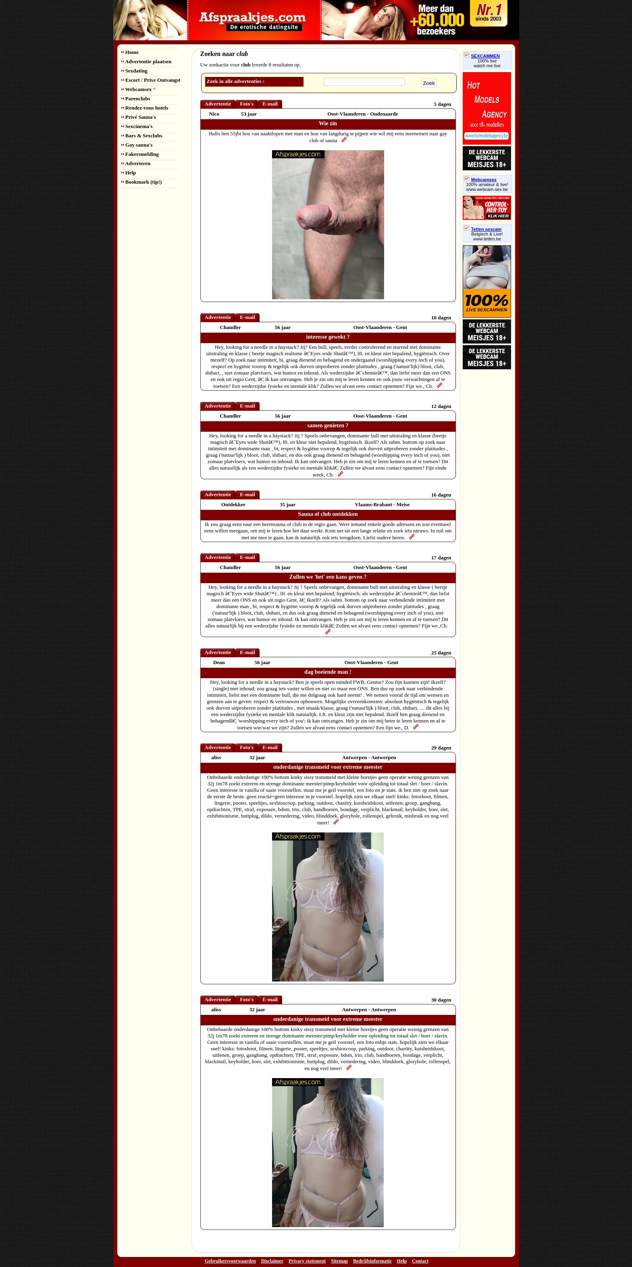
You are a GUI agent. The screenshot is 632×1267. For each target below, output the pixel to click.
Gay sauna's (137, 145)
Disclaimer (272, 1261)
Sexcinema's (137, 126)
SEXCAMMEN (482, 56)
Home (130, 52)
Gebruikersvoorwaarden (230, 1261)
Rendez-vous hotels (144, 108)
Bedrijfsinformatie (372, 1261)
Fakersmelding (140, 154)
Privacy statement (307, 1261)
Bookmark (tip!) (141, 182)
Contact (420, 1261)
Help (128, 173)
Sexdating (134, 71)
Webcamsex (138, 89)
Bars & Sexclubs (141, 135)
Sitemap (339, 1261)
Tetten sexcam (483, 229)
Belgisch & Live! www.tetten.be (487, 236)
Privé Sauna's (138, 117)
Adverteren (136, 163)
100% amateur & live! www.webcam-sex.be (487, 187)
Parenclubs (135, 98)
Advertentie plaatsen (146, 61)
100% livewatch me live (487, 63)
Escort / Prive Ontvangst (151, 80)
